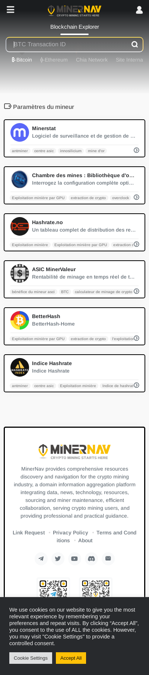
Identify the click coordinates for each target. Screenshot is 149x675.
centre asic (44, 150)
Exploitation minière (30, 244)
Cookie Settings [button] (31, 658)
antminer (20, 150)
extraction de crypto (88, 197)
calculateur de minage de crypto (103, 291)
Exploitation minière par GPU (38, 197)
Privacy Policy (70, 533)
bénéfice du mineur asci (33, 291)
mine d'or (96, 150)
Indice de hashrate (119, 385)
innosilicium (71, 150)
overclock (120, 197)
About (85, 540)
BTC (65, 291)
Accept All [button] (71, 658)
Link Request (29, 533)
